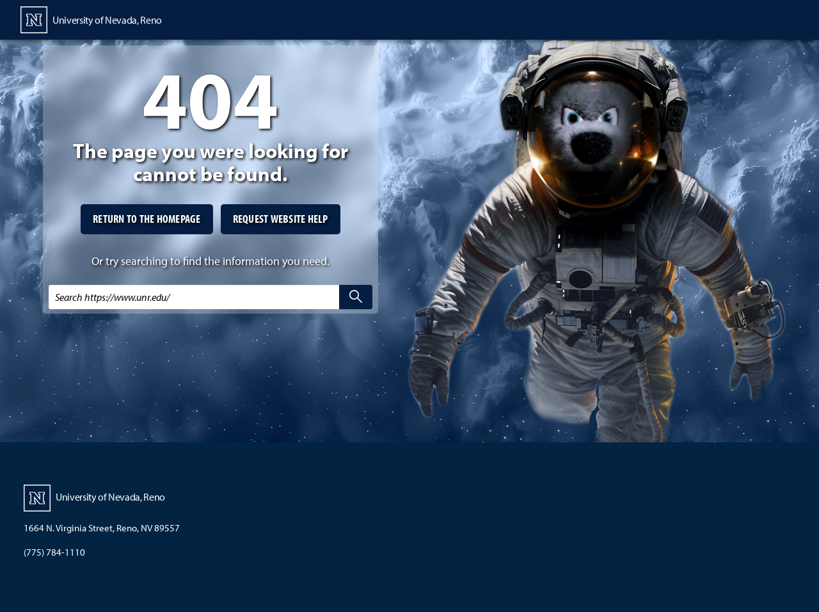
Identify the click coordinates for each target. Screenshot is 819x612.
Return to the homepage (147, 218)
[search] (355, 297)
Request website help (280, 218)
